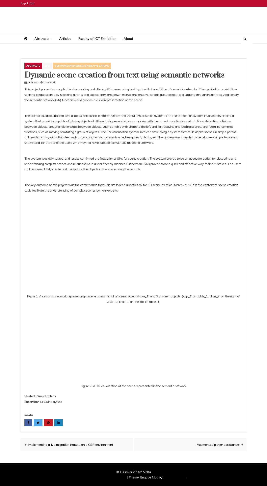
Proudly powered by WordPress (104, 477)
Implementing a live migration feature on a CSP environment (70, 445)
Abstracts (42, 38)
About (128, 38)
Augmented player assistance (218, 445)
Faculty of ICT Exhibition (97, 38)
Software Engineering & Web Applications (82, 65)
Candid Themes (174, 477)
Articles (65, 38)
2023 (47, 65)
